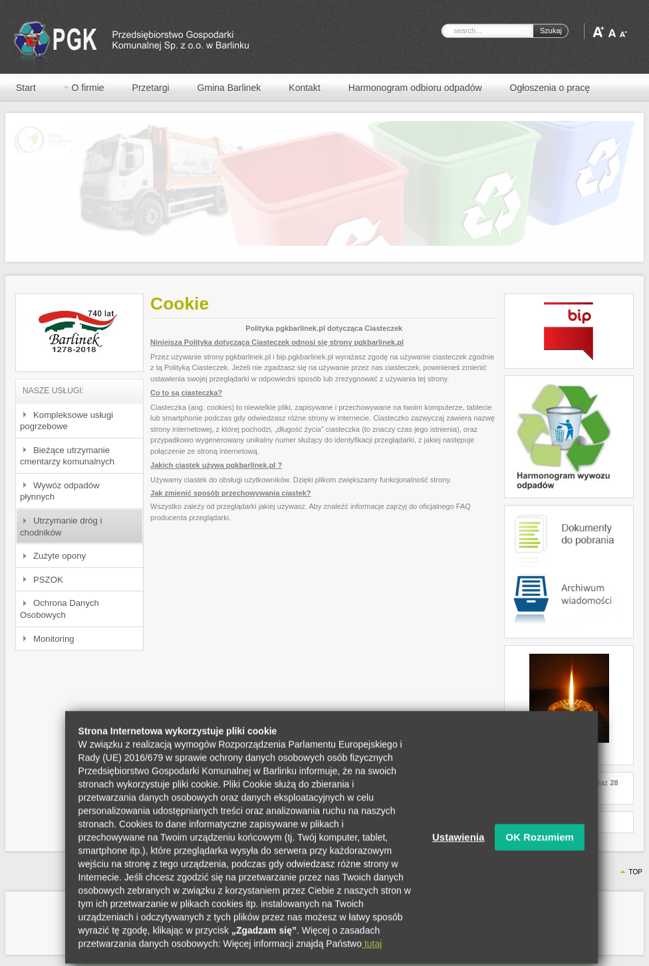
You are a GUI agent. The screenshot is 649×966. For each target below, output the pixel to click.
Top (635, 872)
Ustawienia (458, 858)
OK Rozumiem (539, 858)
